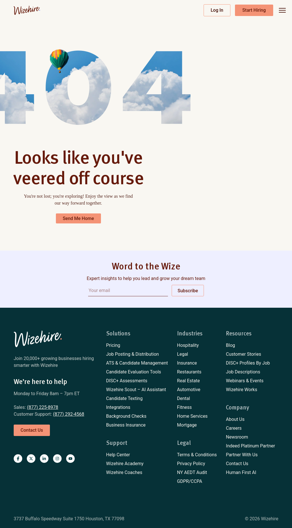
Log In (217, 10)
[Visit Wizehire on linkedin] (44, 458)
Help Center (118, 454)
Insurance (187, 363)
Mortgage (187, 425)
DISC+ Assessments (126, 380)
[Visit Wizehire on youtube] (70, 458)
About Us (235, 419)
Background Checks (126, 416)
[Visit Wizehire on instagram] (57, 458)
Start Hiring (254, 10)
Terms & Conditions (197, 454)
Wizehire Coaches (124, 472)
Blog (230, 345)
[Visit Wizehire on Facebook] (18, 458)
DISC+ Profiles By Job (248, 363)
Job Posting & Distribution (132, 354)
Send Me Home (78, 218)
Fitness (184, 407)
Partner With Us (241, 454)
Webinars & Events (244, 380)
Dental (183, 398)
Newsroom (237, 437)
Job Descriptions (243, 372)
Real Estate (188, 380)
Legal (182, 354)
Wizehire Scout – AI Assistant (136, 389)
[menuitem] (137, 345)
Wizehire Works (241, 389)
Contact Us (237, 463)
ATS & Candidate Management (137, 363)
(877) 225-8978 (42, 407)
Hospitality (188, 345)
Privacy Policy (191, 463)
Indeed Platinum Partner (250, 446)
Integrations (118, 407)
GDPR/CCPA (189, 481)
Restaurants (189, 372)
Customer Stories (243, 354)
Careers (234, 428)
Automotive (188, 389)
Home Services (192, 416)
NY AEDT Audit (192, 472)
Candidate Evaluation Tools (133, 372)
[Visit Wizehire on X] (31, 458)
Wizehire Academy (124, 463)
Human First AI (241, 472)
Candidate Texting (124, 398)
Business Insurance (126, 425)
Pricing (113, 345)
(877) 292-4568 (68, 414)
